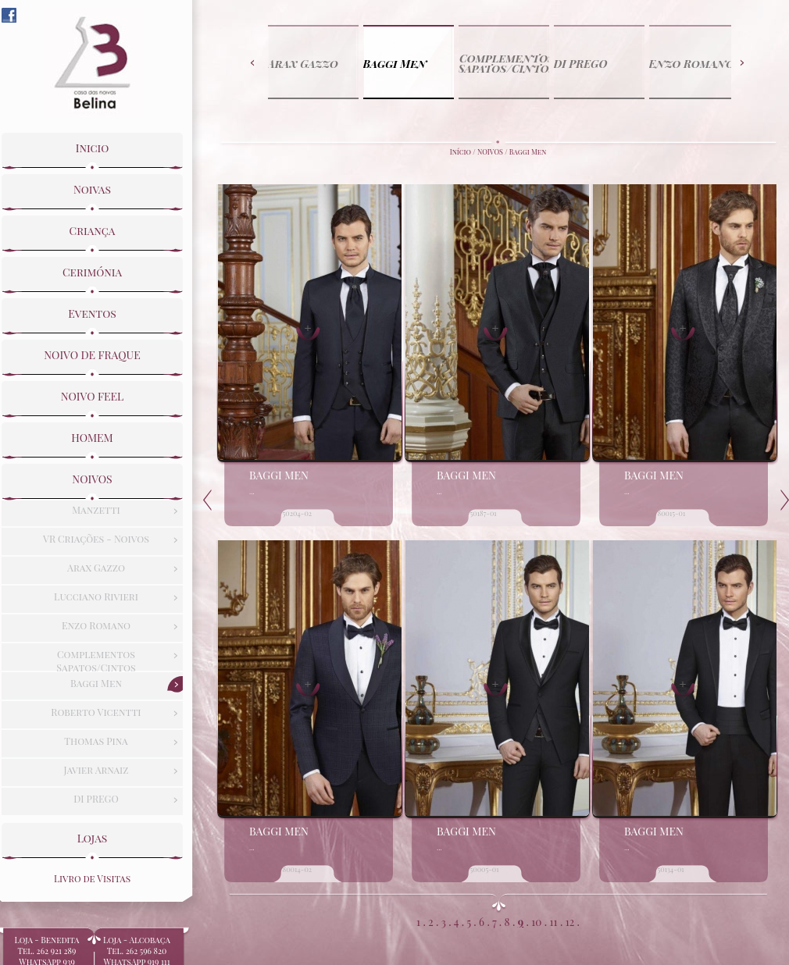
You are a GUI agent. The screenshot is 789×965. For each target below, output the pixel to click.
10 (536, 921)
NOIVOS (490, 151)
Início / (463, 151)
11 (554, 921)
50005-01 (484, 869)
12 (570, 921)
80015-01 (672, 513)
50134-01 (671, 869)
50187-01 (483, 513)
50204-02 (297, 513)
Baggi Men (528, 151)
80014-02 (297, 869)
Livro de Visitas (92, 875)
